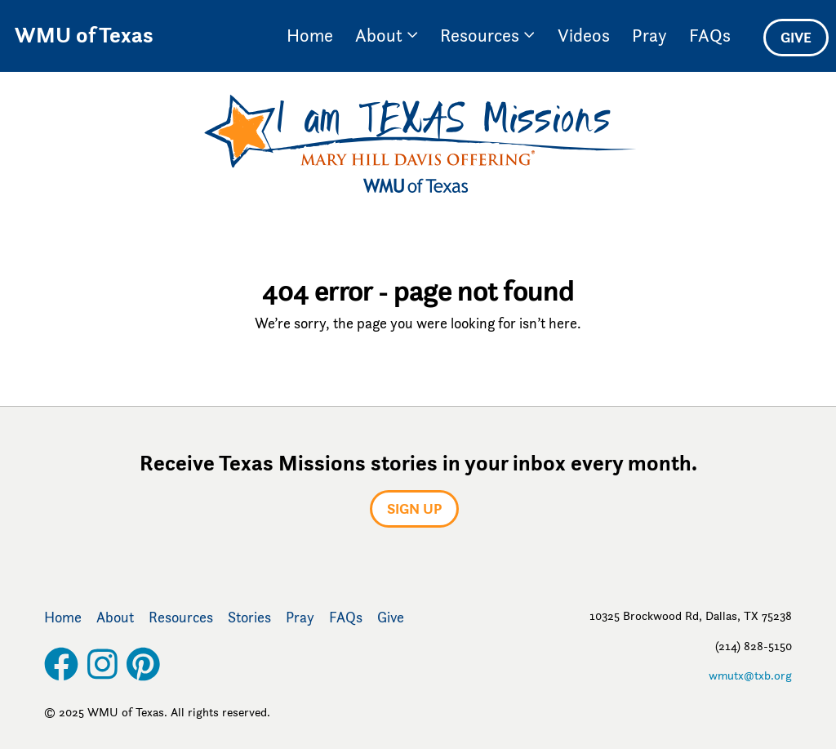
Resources (487, 36)
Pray (649, 36)
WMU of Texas (84, 35)
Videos (584, 36)
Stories (249, 617)
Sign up (414, 508)
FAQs (710, 36)
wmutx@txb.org (750, 675)
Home (310, 36)
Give (796, 37)
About (386, 36)
